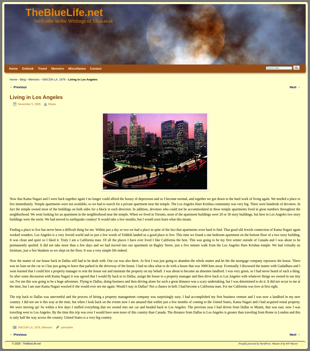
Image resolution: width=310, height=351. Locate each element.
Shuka (52, 104)
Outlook (28, 68)
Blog (23, 79)
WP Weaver (292, 343)
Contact (96, 68)
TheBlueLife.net (64, 12)
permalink (67, 327)
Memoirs (57, 68)
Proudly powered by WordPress (255, 343)
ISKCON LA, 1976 (53, 79)
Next (295, 87)
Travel (42, 68)
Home (13, 68)
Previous (18, 87)
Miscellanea (77, 68)
